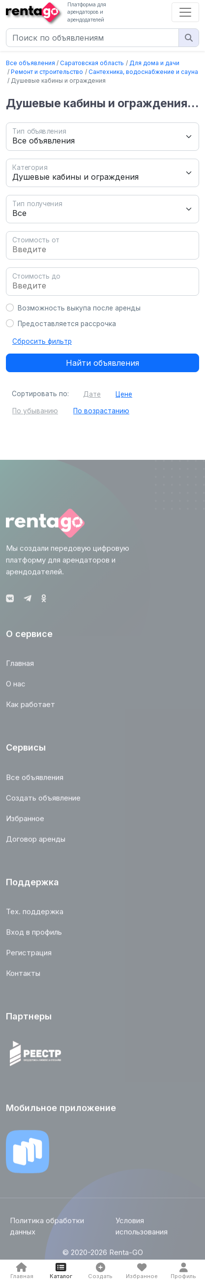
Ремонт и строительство (47, 71)
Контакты (23, 976)
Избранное (25, 821)
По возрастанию (101, 411)
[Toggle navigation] (185, 12)
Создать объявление (43, 800)
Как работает (30, 707)
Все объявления (30, 63)
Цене (124, 394)
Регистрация (29, 955)
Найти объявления (102, 363)
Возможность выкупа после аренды (79, 308)
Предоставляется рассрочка (67, 324)
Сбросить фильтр (42, 341)
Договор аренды (35, 841)
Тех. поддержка (34, 914)
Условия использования (142, 1229)
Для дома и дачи (154, 63)
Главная (20, 666)
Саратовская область (92, 63)
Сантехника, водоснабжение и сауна (143, 71)
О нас (16, 686)
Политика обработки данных (47, 1229)
